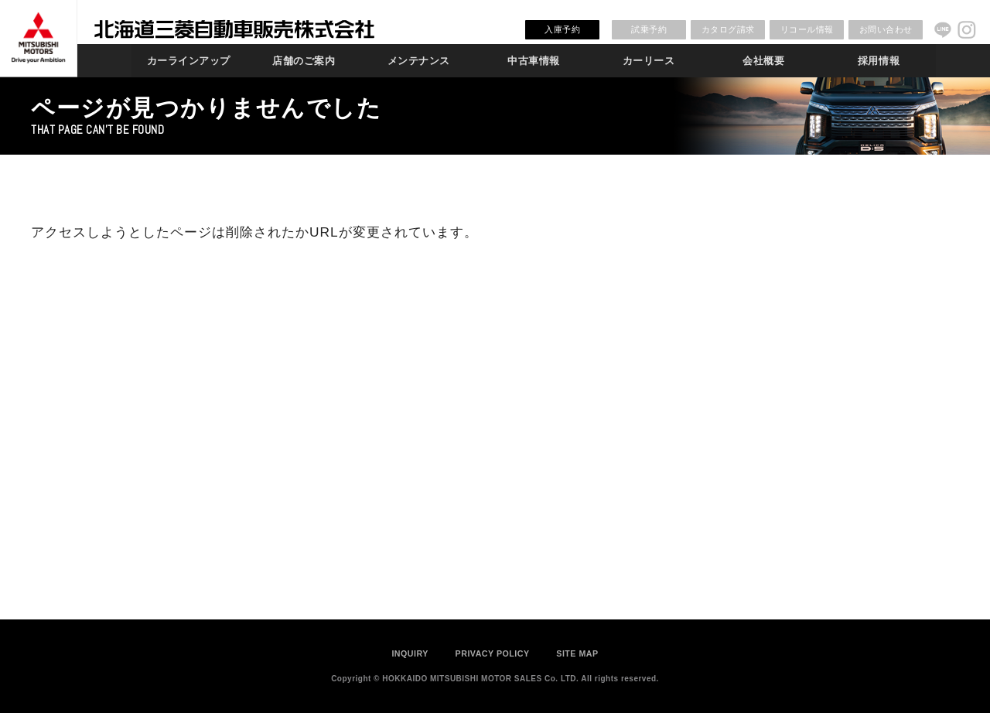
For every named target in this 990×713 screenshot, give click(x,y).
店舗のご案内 (303, 61)
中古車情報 (533, 61)
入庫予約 (562, 29)
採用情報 (879, 61)
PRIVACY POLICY (493, 653)
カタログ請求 (728, 29)
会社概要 (763, 61)
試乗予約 (649, 29)
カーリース (649, 61)
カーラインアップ (188, 61)
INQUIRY (409, 653)
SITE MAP (577, 653)
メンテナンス (418, 61)
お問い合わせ (886, 29)
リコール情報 (807, 29)
